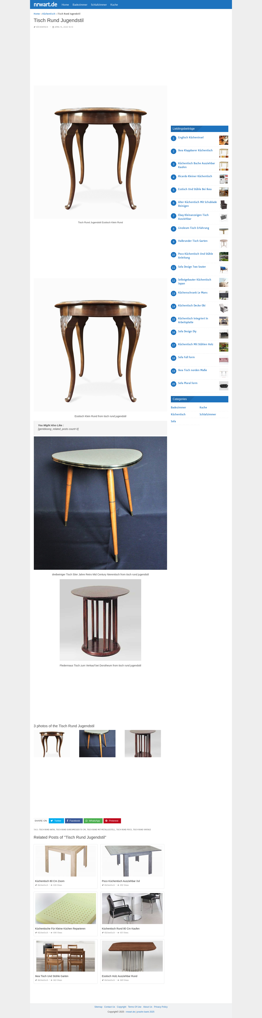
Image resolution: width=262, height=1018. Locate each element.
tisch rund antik (47, 829)
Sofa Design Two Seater (192, 266)
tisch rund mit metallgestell (101, 829)
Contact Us (109, 1007)
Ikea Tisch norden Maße (192, 370)
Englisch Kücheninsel (191, 137)
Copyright (121, 1007)
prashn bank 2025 (145, 1012)
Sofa (173, 421)
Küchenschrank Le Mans (192, 292)
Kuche (114, 4)
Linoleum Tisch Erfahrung (193, 228)
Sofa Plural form (187, 383)
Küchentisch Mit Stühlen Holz (195, 344)
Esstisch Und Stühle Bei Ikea (195, 189)
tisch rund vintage (142, 829)
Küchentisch (42, 27)
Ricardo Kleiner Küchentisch (195, 176)
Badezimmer (80, 4)
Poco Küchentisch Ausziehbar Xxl (121, 881)
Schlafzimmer (99, 4)
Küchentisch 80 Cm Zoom (49, 881)
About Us (147, 1007)
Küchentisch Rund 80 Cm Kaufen (121, 928)
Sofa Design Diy (187, 331)
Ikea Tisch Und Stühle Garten (51, 976)
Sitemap (98, 1007)
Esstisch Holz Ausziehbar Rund (119, 976)
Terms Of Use (134, 1007)
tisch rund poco (124, 829)
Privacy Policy (161, 1007)
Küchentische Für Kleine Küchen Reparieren (60, 928)
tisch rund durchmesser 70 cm (71, 829)
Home (65, 4)
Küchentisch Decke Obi (191, 305)
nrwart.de (45, 4)
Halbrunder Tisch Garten (193, 241)
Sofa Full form (186, 357)
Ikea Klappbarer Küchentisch (195, 150)
